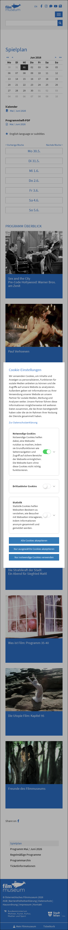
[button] (54, 452)
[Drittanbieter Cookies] (47, 486)
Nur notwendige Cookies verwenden (34, 557)
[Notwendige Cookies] (47, 451)
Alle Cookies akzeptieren (34, 540)
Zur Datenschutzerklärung (23, 422)
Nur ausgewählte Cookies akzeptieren (34, 549)
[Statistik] (47, 515)
